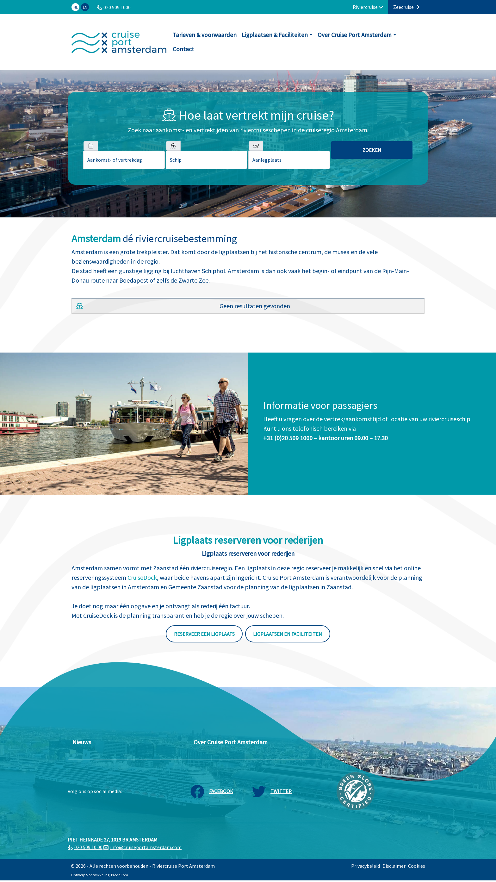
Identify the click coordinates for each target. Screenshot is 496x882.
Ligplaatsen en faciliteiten (287, 634)
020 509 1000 (117, 7)
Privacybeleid (365, 866)
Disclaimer (394, 866)
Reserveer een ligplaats (204, 634)
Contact (183, 49)
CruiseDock (142, 577)
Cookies (416, 866)
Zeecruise (406, 7)
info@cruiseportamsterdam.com (146, 847)
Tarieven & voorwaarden (205, 35)
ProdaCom (119, 875)
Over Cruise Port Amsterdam (355, 35)
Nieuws (81, 742)
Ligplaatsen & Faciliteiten (275, 35)
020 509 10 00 (88, 847)
